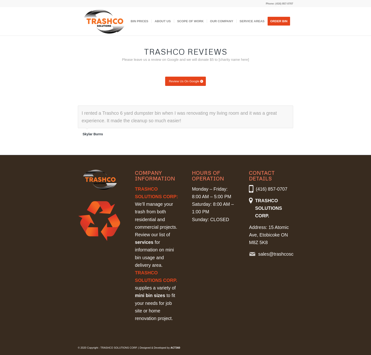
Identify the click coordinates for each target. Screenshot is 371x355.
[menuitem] (139, 21)
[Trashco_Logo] (104, 23)
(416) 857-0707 (284, 3)
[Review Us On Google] (185, 81)
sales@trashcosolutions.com (280, 254)
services (144, 242)
